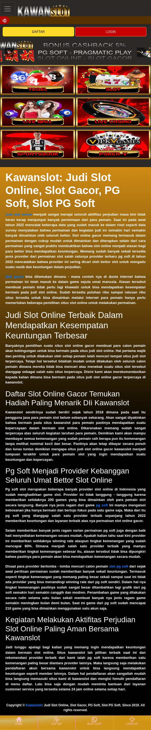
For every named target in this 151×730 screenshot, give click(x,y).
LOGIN (111, 32)
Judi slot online (18, 214)
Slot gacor (14, 277)
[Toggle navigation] (7, 8)
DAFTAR (38, 32)
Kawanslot (34, 705)
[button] (9, 52)
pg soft (102, 505)
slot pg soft (118, 566)
